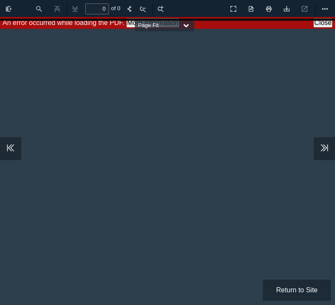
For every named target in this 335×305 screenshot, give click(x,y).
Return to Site (297, 290)
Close (323, 22)
